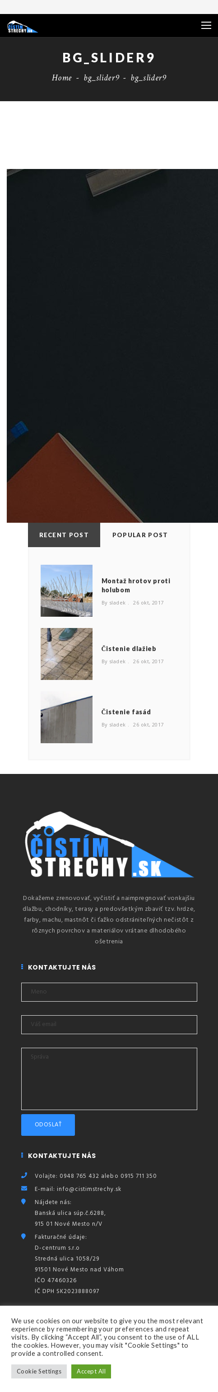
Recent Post (64, 535)
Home (62, 78)
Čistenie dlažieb (129, 648)
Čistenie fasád (126, 712)
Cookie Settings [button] (39, 1371)
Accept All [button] (91, 1371)
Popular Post (140, 535)
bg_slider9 (101, 78)
